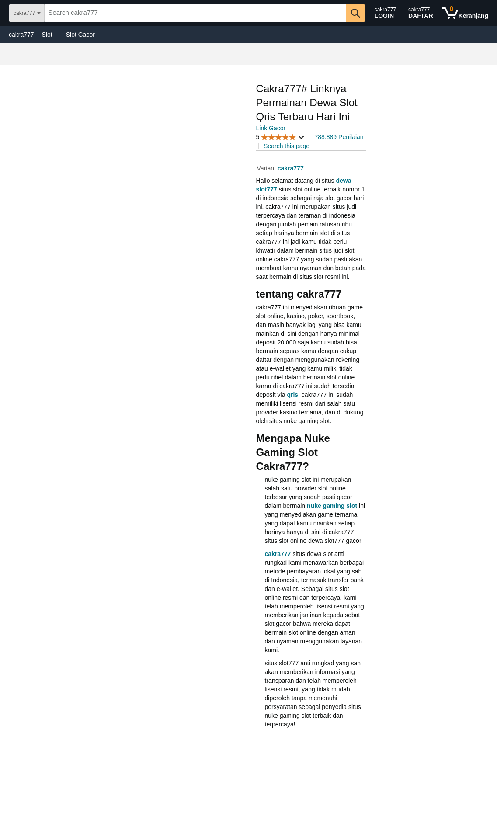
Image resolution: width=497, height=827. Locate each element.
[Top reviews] (248, 756)
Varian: (267, 168)
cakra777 (21, 34)
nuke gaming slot (332, 505)
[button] (280, 137)
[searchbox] (195, 13)
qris (292, 394)
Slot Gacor (80, 34)
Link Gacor (271, 128)
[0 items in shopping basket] (465, 13)
